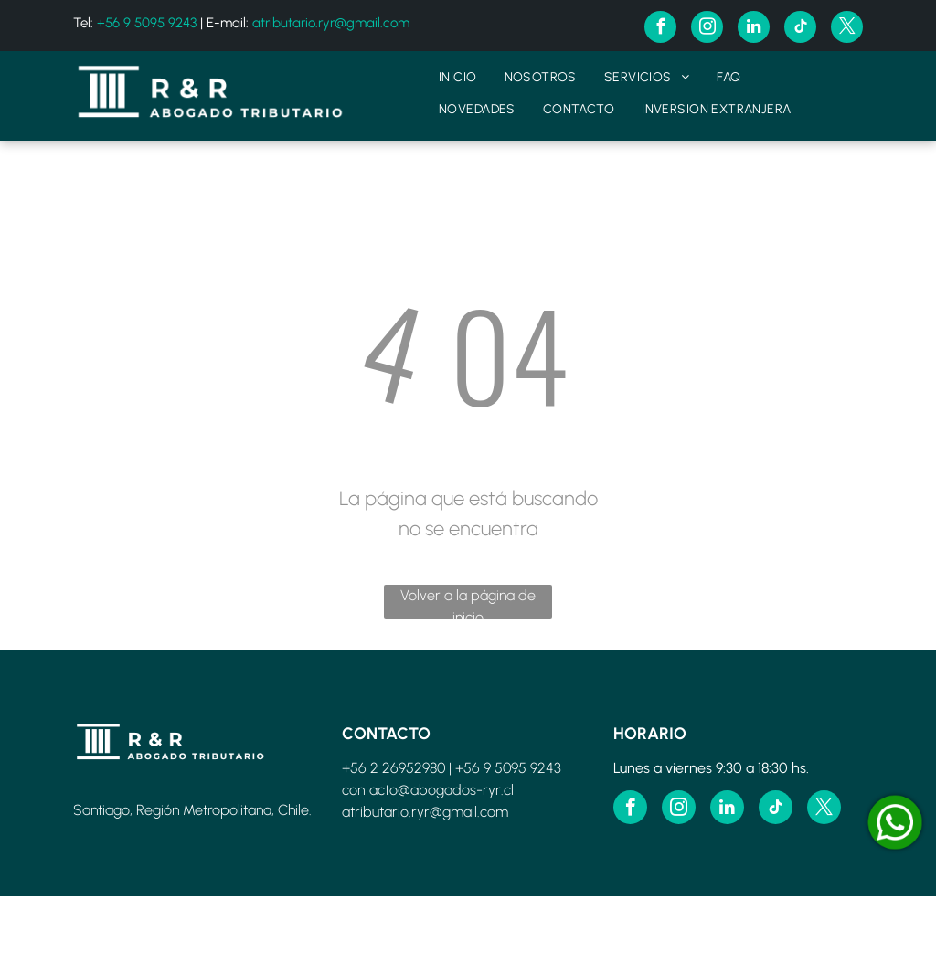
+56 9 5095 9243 (147, 23)
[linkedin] (754, 29)
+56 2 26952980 (393, 768)
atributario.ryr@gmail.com (331, 23)
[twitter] (847, 29)
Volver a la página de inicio (468, 603)
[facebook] (660, 29)
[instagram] (707, 29)
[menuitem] (458, 77)
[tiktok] (800, 29)
